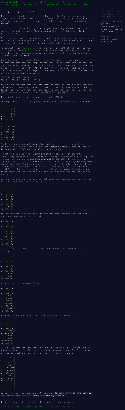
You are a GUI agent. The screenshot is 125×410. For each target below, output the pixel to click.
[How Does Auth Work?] (61, 406)
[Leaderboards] (70, 4)
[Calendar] (27, 4)
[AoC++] (40, 4)
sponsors (111, 11)
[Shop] (48, 2)
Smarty (104, 21)
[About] (25, 2)
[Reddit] (40, 406)
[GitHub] (6, 406)
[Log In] (59, 2)
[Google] (17, 406)
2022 (14, 4)
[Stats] (85, 4)
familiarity (29, 48)
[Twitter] (28, 406)
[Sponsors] (53, 4)
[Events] (37, 2)
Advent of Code (9, 2)
